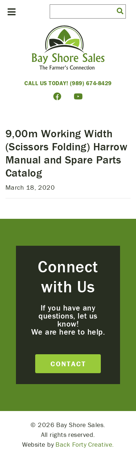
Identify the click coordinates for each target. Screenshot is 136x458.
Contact (68, 363)
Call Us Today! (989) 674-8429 (68, 83)
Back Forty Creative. (84, 444)
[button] (120, 10)
